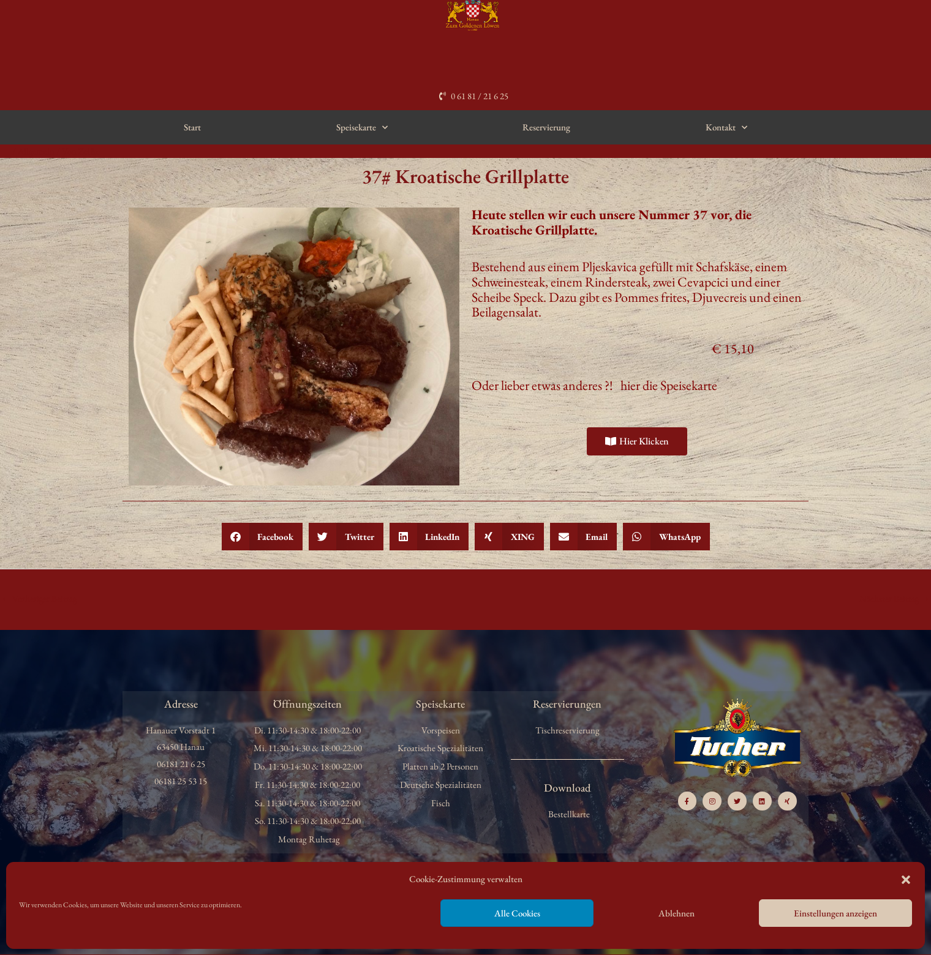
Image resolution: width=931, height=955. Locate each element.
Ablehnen (676, 913)
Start (192, 127)
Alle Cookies (517, 913)
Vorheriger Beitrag (39, 598)
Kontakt (726, 127)
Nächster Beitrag (894, 598)
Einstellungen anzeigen (835, 913)
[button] (906, 880)
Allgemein (36, 151)
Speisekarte (362, 127)
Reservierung (546, 127)
